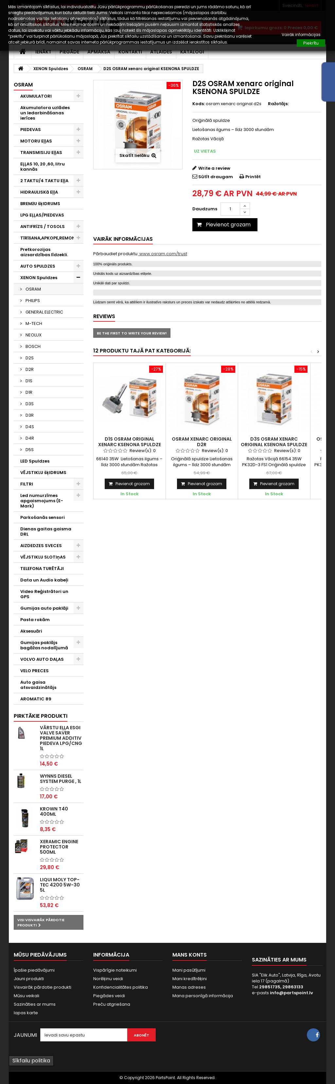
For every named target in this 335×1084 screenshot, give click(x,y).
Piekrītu (311, 43)
